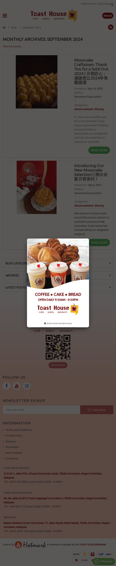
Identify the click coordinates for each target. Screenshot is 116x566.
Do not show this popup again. (58, 323)
